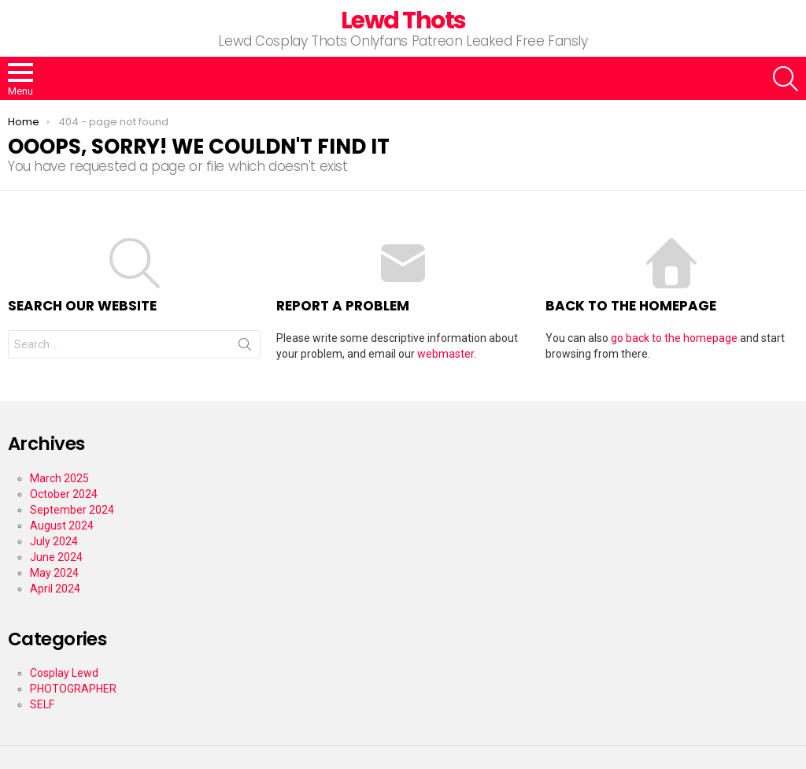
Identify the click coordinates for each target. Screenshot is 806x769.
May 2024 (54, 573)
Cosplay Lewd (64, 673)
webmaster (445, 353)
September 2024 (72, 509)
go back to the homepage (674, 338)
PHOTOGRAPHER (73, 688)
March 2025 (59, 478)
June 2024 (56, 557)
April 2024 (55, 588)
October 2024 (64, 494)
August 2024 (62, 525)
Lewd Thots (403, 20)
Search (245, 347)
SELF (42, 704)
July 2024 (54, 541)
